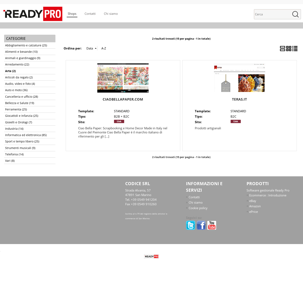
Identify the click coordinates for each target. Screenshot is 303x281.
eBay (252, 201)
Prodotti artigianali (208, 128)
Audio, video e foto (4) (20, 84)
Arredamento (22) (17, 64)
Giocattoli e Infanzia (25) (21, 116)
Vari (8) (10, 161)
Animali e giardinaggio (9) (22, 58)
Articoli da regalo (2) (19, 77)
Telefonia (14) (14, 154)
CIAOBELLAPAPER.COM (123, 99)
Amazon (255, 206)
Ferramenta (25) (16, 109)
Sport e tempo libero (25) (22, 141)
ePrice (253, 212)
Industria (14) (14, 129)
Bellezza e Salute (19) (19, 103)
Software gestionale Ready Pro (268, 190)
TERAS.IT (239, 99)
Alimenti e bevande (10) (21, 52)
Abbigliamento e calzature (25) (26, 45)
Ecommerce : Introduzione (267, 195)
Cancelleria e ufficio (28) (21, 97)
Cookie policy (198, 208)
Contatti (90, 13)
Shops (72, 13)
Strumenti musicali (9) (20, 148)
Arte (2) (10, 71)
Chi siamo (111, 13)
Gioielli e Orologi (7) (18, 122)
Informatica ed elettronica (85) (26, 135)
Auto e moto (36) (16, 90)
